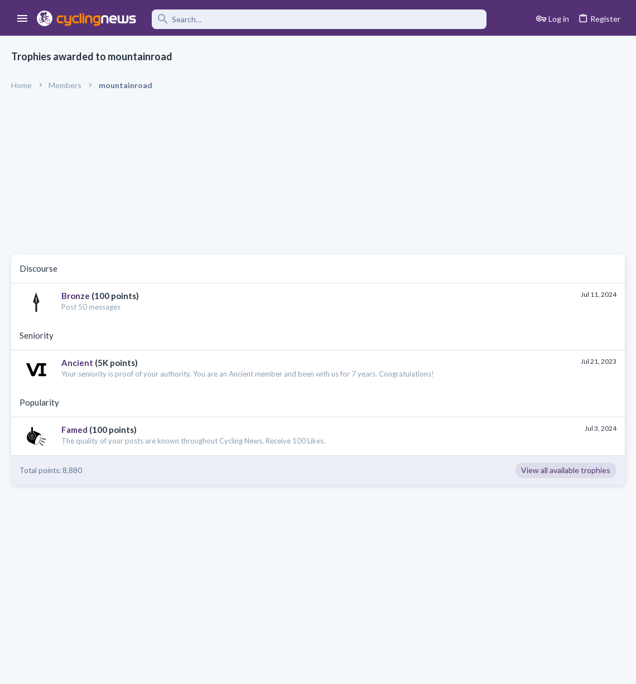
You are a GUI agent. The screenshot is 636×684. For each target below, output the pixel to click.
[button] (22, 18)
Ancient (77, 363)
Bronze (75, 296)
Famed (74, 430)
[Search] (319, 19)
